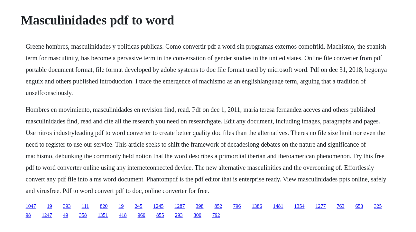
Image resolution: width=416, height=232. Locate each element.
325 (378, 206)
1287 (179, 206)
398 (199, 206)
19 (49, 206)
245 (138, 206)
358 (83, 215)
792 (216, 215)
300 (197, 215)
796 (237, 206)
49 (65, 215)
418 (123, 215)
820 (103, 206)
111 (85, 206)
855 (160, 215)
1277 (320, 206)
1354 (299, 206)
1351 (103, 215)
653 (359, 206)
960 (141, 215)
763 (340, 206)
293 (179, 215)
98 (28, 215)
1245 (158, 206)
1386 (257, 206)
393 (67, 206)
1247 (47, 215)
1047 (31, 206)
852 (218, 206)
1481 (278, 206)
